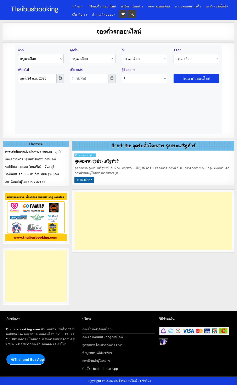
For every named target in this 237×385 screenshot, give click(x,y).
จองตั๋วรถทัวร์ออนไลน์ (97, 329)
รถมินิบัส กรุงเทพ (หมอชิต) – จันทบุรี (29, 167)
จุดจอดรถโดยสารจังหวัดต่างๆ (102, 345)
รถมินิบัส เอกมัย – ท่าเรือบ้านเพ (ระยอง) (32, 174)
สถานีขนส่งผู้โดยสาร (96, 361)
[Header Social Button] (123, 14)
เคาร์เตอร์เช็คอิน (217, 6)
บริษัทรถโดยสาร (132, 6)
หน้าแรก (78, 6)
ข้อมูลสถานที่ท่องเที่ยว (97, 353)
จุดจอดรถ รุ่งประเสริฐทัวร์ (96, 161)
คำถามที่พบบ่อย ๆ (103, 14)
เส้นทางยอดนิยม (159, 6)
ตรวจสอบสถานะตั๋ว (188, 6)
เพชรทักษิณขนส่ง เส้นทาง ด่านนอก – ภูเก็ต (33, 152)
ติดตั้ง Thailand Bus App (100, 369)
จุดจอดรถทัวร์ (87, 155)
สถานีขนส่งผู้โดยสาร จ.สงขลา (25, 182)
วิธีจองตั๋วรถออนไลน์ (102, 6)
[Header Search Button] (132, 14)
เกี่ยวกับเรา (79, 14)
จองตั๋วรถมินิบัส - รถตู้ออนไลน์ (102, 337)
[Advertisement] (153, 221)
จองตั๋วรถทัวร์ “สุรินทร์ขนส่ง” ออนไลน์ (30, 159)
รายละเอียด (83, 180)
